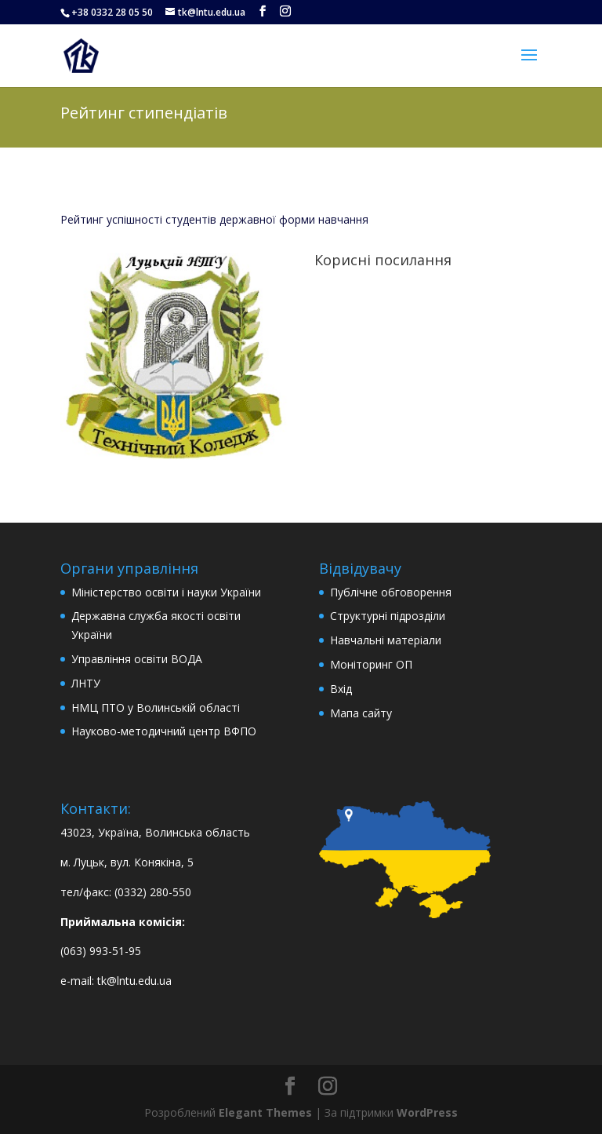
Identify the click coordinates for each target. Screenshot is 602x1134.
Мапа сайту (361, 713)
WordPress (427, 1112)
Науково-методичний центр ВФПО (163, 731)
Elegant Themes (265, 1112)
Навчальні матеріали (385, 640)
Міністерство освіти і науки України (166, 592)
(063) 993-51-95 (100, 950)
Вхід (341, 688)
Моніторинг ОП (371, 664)
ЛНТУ (85, 683)
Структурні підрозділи (387, 615)
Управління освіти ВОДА (136, 658)
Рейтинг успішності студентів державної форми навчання (214, 219)
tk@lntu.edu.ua (134, 980)
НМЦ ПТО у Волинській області (155, 707)
